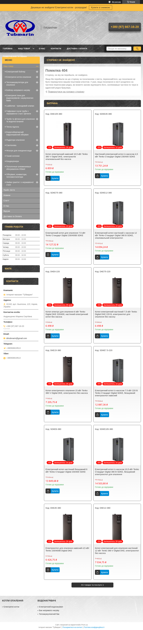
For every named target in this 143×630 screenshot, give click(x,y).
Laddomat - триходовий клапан (20, 106)
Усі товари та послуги (91, 585)
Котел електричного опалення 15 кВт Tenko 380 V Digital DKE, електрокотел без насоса (67, 391)
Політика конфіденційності (94, 627)
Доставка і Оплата (77, 48)
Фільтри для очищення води (19, 150)
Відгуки (6, 211)
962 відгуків (116, 2)
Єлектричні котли (11, 607)
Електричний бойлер (15, 72)
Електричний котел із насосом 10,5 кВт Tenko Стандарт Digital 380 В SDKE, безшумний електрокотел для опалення (117, 471)
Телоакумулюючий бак (49, 614)
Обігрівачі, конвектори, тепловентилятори (16, 175)
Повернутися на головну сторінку (66, 91)
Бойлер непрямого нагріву (18, 90)
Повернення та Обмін (15, 56)
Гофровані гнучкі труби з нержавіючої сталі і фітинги (18, 112)
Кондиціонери (12, 161)
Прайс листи (9, 190)
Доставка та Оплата (12, 216)
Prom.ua (84, 625)
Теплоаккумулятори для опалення (17, 83)
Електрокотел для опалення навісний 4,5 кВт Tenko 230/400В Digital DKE (67, 549)
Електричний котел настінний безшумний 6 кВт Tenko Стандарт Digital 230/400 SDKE (66, 470)
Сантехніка (11, 145)
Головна (7, 48)
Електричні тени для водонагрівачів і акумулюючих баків (19, 98)
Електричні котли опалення (18, 77)
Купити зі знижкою (100, 7)
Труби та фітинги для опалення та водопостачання (20, 120)
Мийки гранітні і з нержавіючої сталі (20, 183)
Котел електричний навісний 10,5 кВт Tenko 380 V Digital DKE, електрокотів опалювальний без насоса (67, 156)
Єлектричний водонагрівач (51, 607)
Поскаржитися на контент (72, 627)
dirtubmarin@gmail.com (16, 338)
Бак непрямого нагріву (49, 610)
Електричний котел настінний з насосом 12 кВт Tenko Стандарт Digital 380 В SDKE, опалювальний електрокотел (116, 235)
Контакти (56, 48)
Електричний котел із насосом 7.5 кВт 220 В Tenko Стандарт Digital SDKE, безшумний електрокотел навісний (116, 393)
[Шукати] (137, 48)
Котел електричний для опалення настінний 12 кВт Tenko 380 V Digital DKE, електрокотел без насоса (117, 550)
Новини (6, 195)
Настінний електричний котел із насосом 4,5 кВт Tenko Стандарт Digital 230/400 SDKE (116, 155)
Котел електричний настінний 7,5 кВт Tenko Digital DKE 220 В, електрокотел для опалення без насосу (116, 314)
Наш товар (24, 48)
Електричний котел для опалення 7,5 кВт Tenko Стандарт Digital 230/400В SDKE (65, 234)
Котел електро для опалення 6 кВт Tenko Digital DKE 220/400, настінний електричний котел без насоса (67, 314)
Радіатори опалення (15, 140)
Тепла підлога (12, 127)
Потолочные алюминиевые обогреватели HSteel (18, 167)
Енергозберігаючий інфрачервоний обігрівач (17, 133)
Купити (55, 178)
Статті (6, 200)
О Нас (42, 48)
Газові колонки (12, 156)
